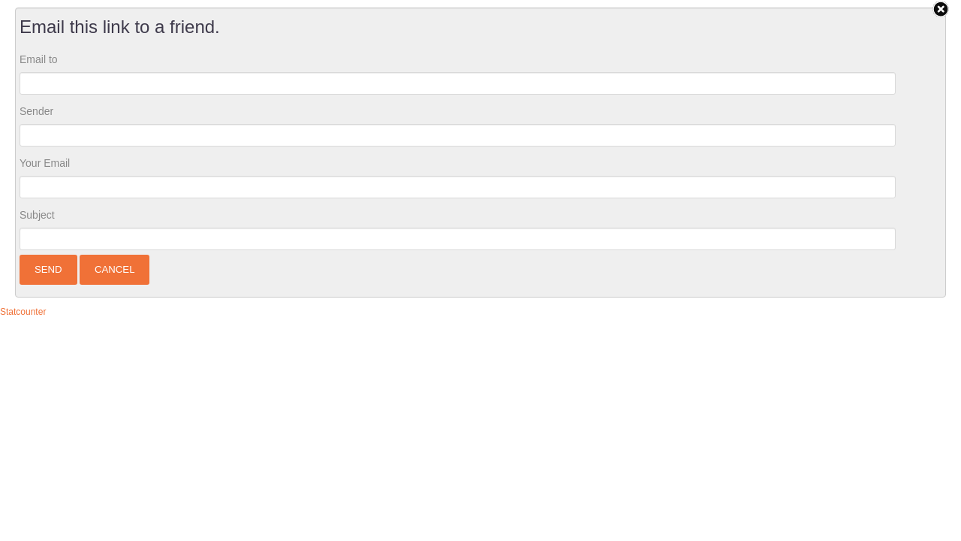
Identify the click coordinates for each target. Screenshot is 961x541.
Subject (37, 215)
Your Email (45, 163)
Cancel (115, 269)
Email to (39, 59)
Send (48, 269)
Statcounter (23, 312)
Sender (36, 111)
